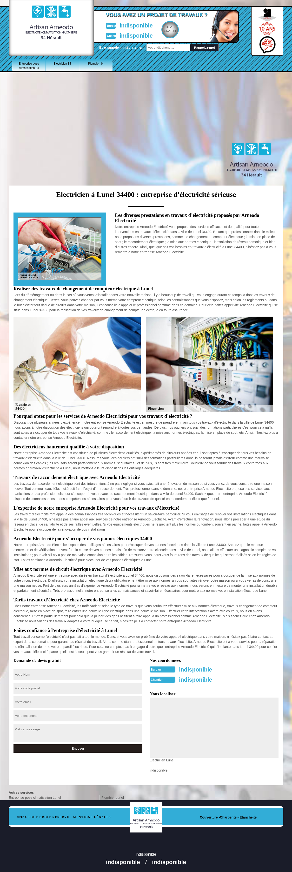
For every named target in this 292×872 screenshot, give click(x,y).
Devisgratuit (168, 29)
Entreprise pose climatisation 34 (29, 66)
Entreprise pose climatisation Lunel (35, 797)
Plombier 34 (96, 63)
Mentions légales (92, 816)
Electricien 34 (62, 63)
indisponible (131, 25)
